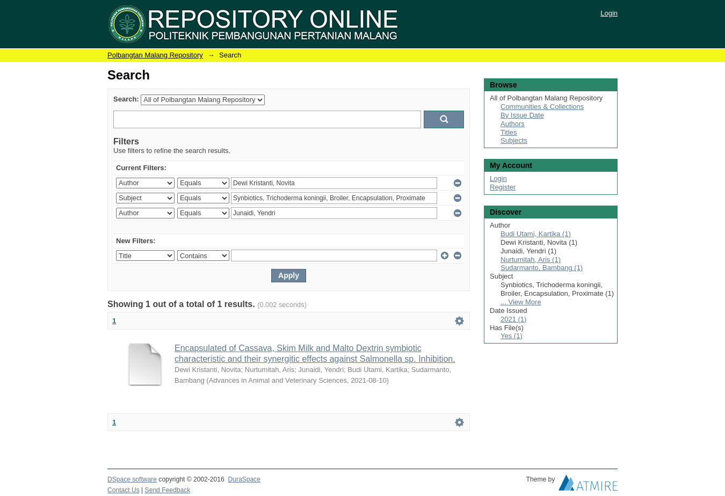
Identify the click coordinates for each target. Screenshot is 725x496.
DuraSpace (244, 479)
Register (503, 187)
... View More (521, 302)
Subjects (514, 140)
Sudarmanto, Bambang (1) (542, 268)
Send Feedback (168, 490)
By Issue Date (522, 115)
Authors (513, 124)
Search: (126, 99)
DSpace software (132, 479)
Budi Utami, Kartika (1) (536, 234)
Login (609, 13)
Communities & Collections (542, 107)
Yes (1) (512, 336)
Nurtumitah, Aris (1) (531, 260)
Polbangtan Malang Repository (155, 55)
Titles (509, 132)
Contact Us (123, 490)
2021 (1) (513, 319)
